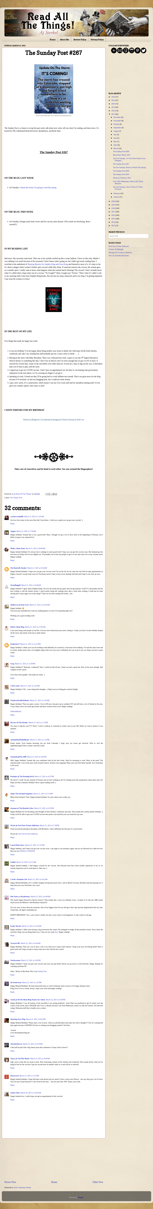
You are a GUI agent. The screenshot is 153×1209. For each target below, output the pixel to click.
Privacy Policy (97, 39)
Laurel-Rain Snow (17, 845)
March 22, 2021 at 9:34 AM (30, 943)
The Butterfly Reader (18, 568)
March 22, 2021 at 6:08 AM (40, 897)
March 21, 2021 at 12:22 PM (30, 644)
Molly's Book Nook (17, 548)
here (56, 932)
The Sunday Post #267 (121, 164)
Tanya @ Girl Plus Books (19, 1058)
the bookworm (15, 982)
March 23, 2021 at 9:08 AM (40, 1058)
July (115, 135)
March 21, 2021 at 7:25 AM (34, 517)
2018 (113, 208)
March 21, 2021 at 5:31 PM (43, 794)
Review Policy (80, 39)
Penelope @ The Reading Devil (22, 776)
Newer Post (10, 1182)
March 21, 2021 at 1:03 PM (39, 700)
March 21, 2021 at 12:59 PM (25, 664)
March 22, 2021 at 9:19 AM (31, 926)
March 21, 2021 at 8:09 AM (35, 548)
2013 (113, 226)
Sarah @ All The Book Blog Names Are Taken (27, 1000)
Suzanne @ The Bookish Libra (22, 808)
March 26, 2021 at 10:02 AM (30, 1093)
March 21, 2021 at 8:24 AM (37, 568)
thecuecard (14, 1076)
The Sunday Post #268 (121, 151)
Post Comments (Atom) (22, 1187)
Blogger (81, 1197)
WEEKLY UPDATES (27, 851)
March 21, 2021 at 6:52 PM (44, 808)
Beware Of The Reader (19, 723)
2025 (113, 100)
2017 (113, 212)
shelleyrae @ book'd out (19, 605)
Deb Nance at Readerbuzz (20, 897)
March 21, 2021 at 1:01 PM (30, 686)
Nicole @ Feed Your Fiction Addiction (24, 825)
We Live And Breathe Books (119, 256)
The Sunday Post (16, 498)
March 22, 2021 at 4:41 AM (38, 879)
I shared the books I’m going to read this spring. (38, 187)
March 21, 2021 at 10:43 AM (39, 605)
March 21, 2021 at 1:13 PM (38, 723)
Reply (12, 524)
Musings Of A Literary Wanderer (120, 252)
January (116, 197)
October (117, 124)
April (116, 145)
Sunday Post (42, 971)
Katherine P (15, 644)
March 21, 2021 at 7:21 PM (34, 845)
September (118, 128)
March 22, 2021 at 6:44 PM (55, 1000)
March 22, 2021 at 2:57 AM (26, 862)
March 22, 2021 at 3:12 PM (31, 982)
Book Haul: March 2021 (121, 155)
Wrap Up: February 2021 (122, 178)
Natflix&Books (15, 711)
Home (53, 39)
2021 (113, 114)
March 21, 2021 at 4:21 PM (44, 776)
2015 (113, 219)
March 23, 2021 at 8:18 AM (33, 1044)
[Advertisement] (53, 1159)
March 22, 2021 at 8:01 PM (36, 1019)
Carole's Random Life (18, 879)
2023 (113, 107)
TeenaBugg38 (15, 585)
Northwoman (15, 960)
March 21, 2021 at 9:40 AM (31, 585)
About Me (64, 39)
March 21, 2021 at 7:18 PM (49, 825)
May (115, 141)
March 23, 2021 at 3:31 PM (29, 1076)
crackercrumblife (17, 517)
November (117, 121)
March (116, 148)
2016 (113, 215)
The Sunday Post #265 (121, 174)
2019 (113, 205)
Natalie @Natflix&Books (19, 700)
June (115, 138)
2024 (113, 104)
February (117, 193)
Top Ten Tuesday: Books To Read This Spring (129, 167)
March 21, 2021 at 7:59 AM (26, 531)
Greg (12, 664)
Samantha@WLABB (18, 757)
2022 (113, 111)
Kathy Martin (15, 926)
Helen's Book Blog (17, 627)
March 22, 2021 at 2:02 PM (31, 960)
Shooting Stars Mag (17, 1019)
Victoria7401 (15, 943)
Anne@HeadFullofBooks (19, 740)
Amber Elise (15, 1093)
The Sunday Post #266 (121, 171)
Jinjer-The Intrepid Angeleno (21, 794)
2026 (113, 97)
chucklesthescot (16, 1044)
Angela (13, 531)
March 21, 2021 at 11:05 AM (35, 627)
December (117, 117)
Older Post (97, 1182)
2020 (113, 201)
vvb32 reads (14, 686)
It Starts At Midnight (116, 249)
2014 (113, 222)
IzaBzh (13, 862)
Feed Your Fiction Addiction (28, 834)
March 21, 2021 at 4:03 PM (36, 757)
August (116, 131)
